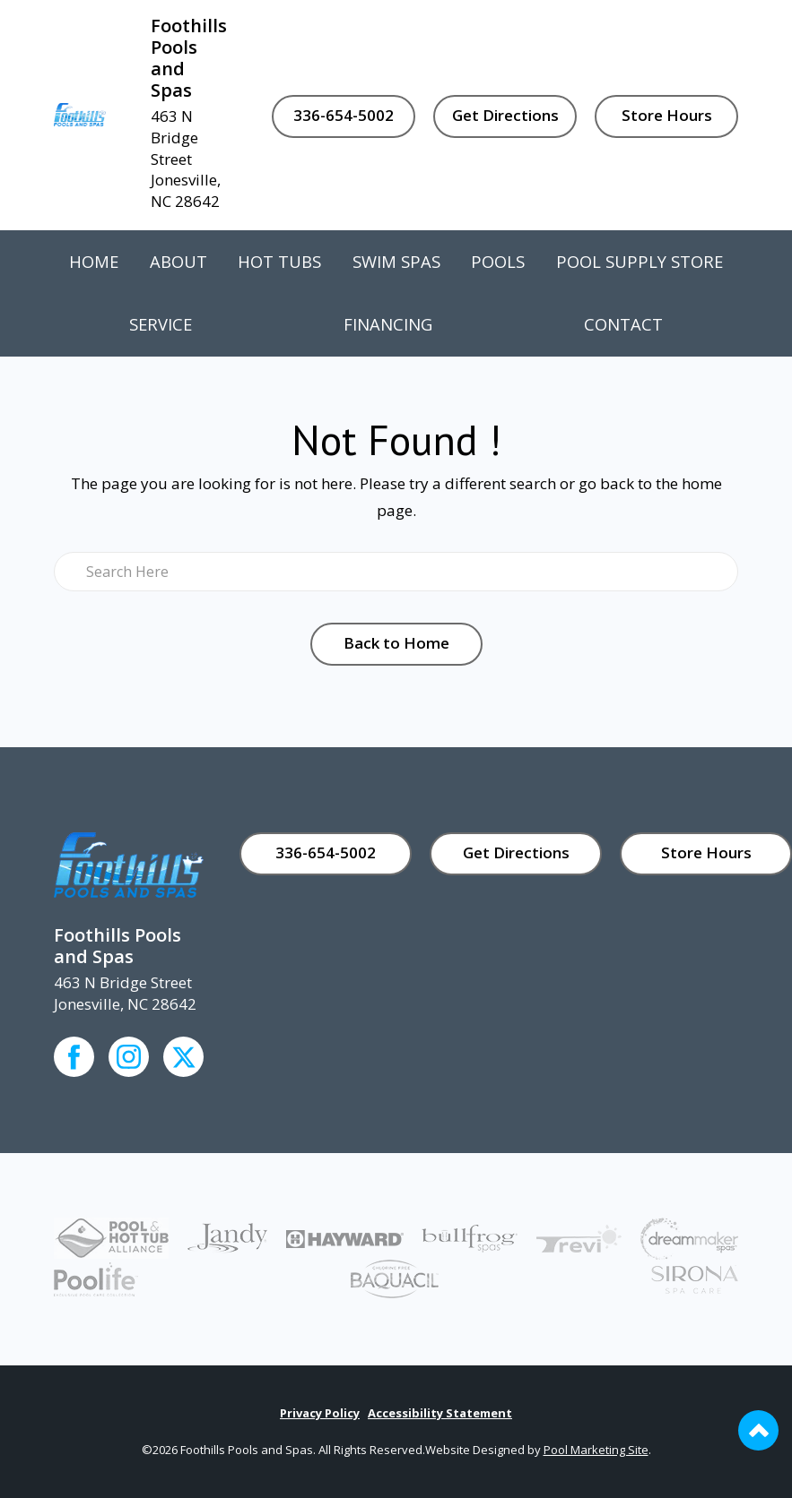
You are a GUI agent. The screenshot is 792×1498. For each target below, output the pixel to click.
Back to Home (396, 643)
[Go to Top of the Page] (758, 1430)
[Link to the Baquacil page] (395, 1277)
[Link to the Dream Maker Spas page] (689, 1237)
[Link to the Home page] (80, 113)
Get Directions (505, 115)
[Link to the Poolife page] (96, 1277)
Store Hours (667, 115)
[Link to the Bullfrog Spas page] (470, 1237)
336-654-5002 (343, 115)
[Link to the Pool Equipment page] (227, 1237)
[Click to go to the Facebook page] (74, 1057)
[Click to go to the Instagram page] (129, 1057)
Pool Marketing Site (596, 1450)
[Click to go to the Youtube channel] (183, 1057)
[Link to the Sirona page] (694, 1278)
